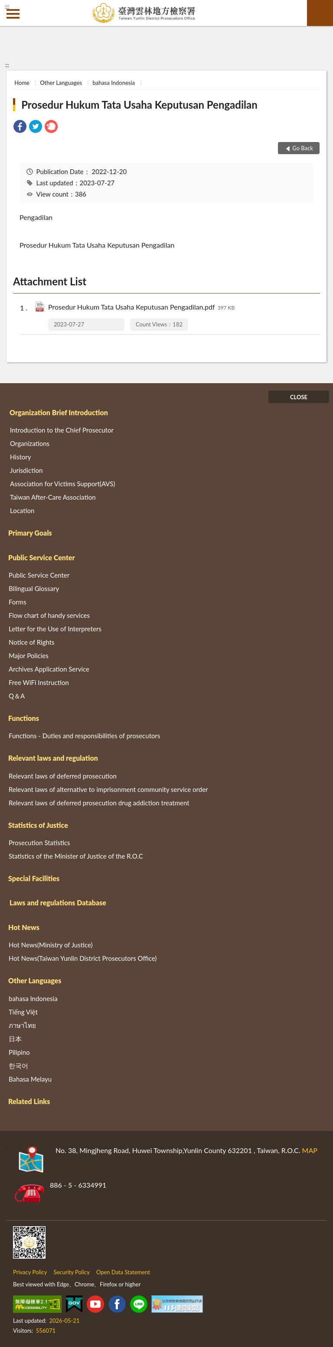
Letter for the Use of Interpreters (55, 629)
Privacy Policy (30, 1272)
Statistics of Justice (38, 825)
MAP (309, 1150)
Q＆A (17, 696)
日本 (15, 1039)
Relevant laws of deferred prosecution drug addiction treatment (99, 803)
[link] (19, 127)
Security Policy (71, 1272)
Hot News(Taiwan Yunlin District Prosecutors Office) (83, 958)
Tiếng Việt (23, 1012)
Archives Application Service (49, 669)
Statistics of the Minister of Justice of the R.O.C (76, 856)
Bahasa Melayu (30, 1079)
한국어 (18, 1065)
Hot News (23, 927)
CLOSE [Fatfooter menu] (298, 397)
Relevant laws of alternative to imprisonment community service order (108, 789)
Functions (23, 718)
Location (22, 510)
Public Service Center (41, 557)
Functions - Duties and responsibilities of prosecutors (84, 736)
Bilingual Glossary (34, 588)
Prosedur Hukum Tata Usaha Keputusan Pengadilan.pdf (141, 308)
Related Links (29, 1101)
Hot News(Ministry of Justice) (51, 945)
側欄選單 (13, 14)
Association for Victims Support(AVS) (62, 484)
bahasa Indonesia (113, 82)
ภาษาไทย (22, 1025)
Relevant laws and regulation (53, 758)
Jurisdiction (26, 470)
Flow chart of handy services (49, 615)
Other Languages (61, 82)
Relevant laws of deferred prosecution (63, 776)
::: (7, 6)
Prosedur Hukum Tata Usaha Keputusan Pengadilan (139, 104)
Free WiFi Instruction (39, 682)
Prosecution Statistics (39, 842)
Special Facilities (33, 878)
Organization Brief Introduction (59, 412)
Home (21, 82)
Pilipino (19, 1052)
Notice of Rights (32, 642)
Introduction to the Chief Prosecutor (62, 430)
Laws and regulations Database (58, 902)
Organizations (29, 443)
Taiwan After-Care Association (53, 497)
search (320, 13)
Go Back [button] (302, 148)
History (20, 457)
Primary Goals (30, 533)
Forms (17, 602)
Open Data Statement (123, 1272)
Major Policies (29, 655)
